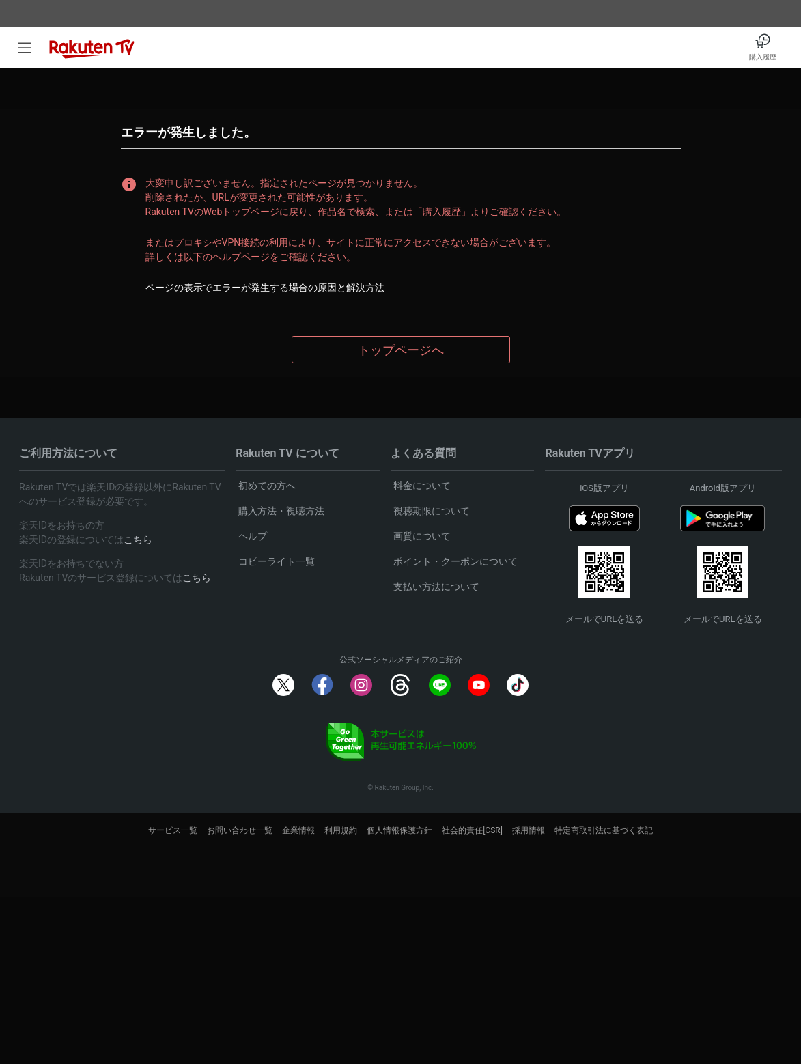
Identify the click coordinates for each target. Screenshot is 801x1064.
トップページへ (401, 350)
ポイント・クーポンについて (455, 561)
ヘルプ (252, 536)
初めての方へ (267, 485)
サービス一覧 (172, 830)
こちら (138, 539)
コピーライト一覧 (276, 561)
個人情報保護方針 (399, 830)
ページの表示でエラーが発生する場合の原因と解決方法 (264, 287)
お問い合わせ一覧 (239, 830)
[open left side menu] (24, 48)
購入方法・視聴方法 (281, 510)
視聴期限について (431, 510)
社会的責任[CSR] (472, 830)
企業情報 (298, 830)
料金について (422, 485)
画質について (422, 536)
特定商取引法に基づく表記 (603, 830)
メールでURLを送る (604, 619)
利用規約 (340, 830)
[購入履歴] (763, 48)
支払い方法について (436, 586)
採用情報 (528, 830)
